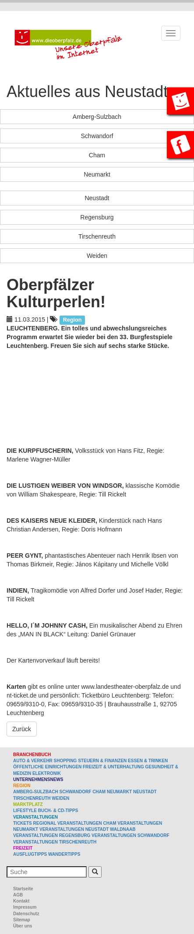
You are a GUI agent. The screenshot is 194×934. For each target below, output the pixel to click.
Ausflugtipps (30, 854)
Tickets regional (34, 823)
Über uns (22, 926)
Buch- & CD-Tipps (58, 810)
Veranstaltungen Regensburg (51, 835)
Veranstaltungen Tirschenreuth (54, 842)
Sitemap (21, 919)
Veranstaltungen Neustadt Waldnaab (87, 829)
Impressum (24, 907)
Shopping (65, 760)
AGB (18, 894)
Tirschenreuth (97, 236)
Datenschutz (26, 913)
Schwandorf (97, 135)
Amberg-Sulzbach (97, 116)
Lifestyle (25, 810)
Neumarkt (97, 174)
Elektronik (46, 773)
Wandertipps (64, 854)
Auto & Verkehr (33, 760)
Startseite (23, 888)
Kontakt (21, 901)
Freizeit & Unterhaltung (113, 766)
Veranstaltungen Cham (86, 823)
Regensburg (96, 217)
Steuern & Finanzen (102, 760)
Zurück (21, 729)
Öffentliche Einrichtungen (47, 766)
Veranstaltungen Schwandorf (130, 835)
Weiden (97, 255)
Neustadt (97, 197)
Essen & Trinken (148, 760)
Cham (97, 155)
